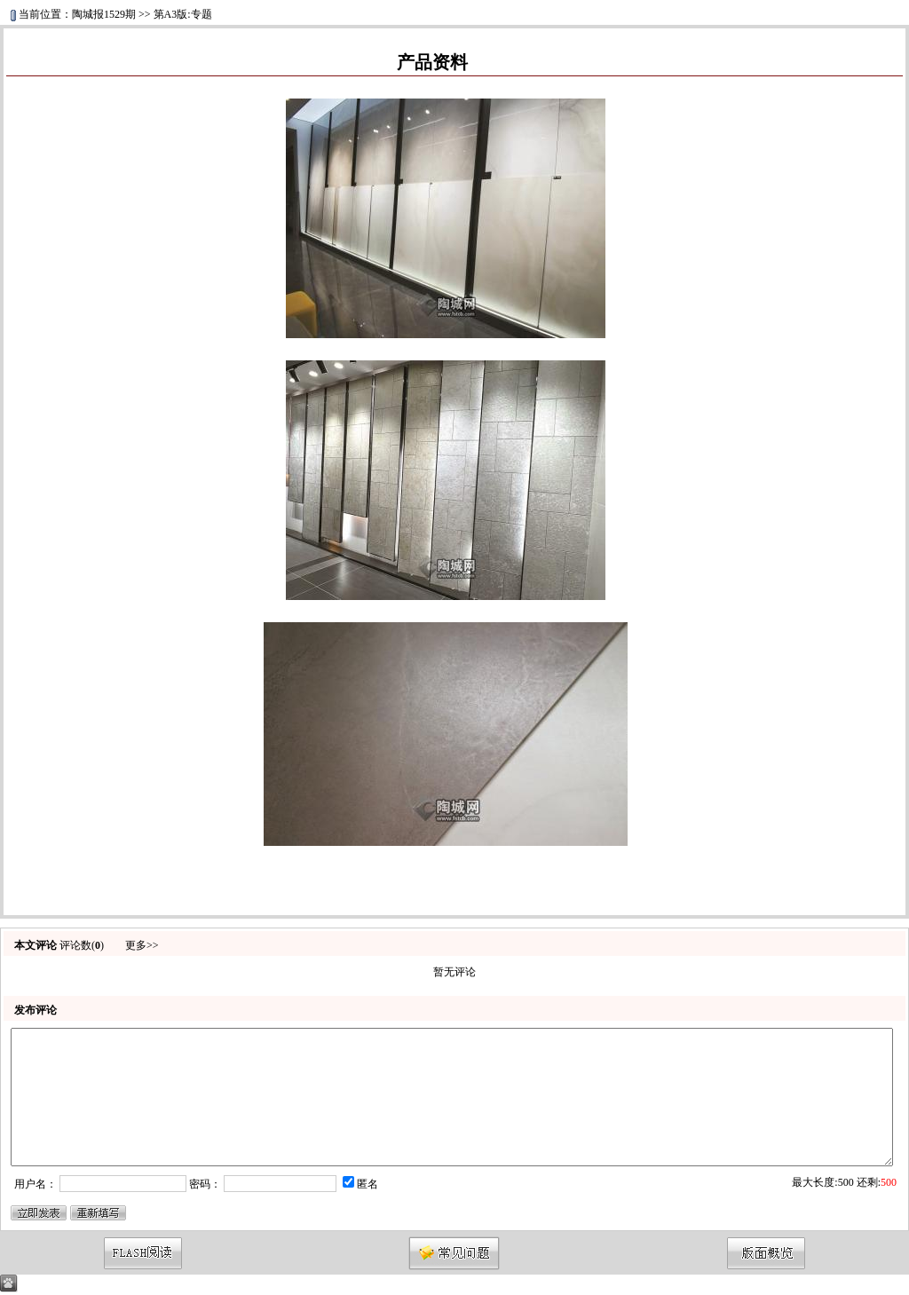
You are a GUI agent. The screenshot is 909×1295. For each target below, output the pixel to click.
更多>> (142, 945)
